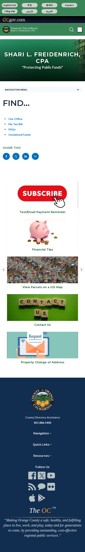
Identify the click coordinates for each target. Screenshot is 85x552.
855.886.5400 (42, 422)
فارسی (29, 11)
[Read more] (14, 19)
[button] (3, 275)
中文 (29, 5)
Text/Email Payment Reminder (42, 212)
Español (69, 5)
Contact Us (42, 325)
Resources (41, 455)
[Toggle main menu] (79, 29)
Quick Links (41, 444)
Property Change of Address (42, 362)
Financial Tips (42, 249)
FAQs (12, 129)
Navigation (41, 433)
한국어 (49, 5)
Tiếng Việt (9, 11)
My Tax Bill (15, 124)
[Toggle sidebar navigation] (42, 89)
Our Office (15, 118)
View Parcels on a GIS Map (42, 287)
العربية (49, 11)
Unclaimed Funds (19, 134)
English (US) (10, 5)
